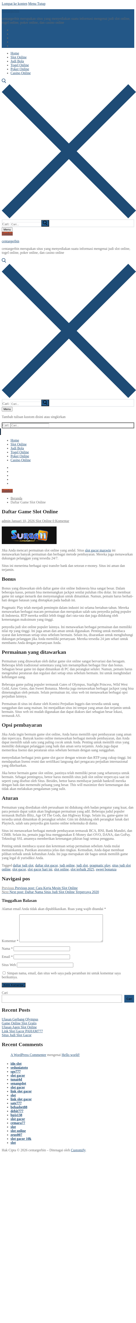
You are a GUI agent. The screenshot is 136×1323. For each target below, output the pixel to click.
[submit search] (45, 223)
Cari (5, 998)
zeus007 (16, 1140)
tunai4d (16, 1085)
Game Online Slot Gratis (19, 1028)
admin (6, 521)
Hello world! (71, 1060)
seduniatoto (19, 1073)
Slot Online (43, 521)
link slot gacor (21, 1096)
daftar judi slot (23, 865)
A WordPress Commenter (28, 1060)
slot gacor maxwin (98, 550)
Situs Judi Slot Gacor (17, 1040)
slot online (61, 869)
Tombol (7, 234)
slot (13, 1100)
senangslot (18, 1088)
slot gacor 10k (21, 1144)
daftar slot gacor (46, 865)
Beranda (16, 498)
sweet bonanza (106, 869)
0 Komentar (60, 521)
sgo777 (16, 1077)
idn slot (16, 1069)
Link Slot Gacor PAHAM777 (22, 1036)
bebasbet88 (19, 1112)
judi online (67, 865)
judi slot (82, 865)
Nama (7, 954)
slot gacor (19, 869)
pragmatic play (99, 865)
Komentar (10, 946)
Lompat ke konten (14, 3)
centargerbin (10, 11)
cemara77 (18, 1128)
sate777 (16, 1108)
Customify (78, 1155)
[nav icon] (7, 229)
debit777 (17, 1116)
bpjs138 (16, 1120)
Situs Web (9, 970)
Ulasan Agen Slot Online (19, 1032)
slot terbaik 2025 (82, 869)
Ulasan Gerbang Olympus (20, 1024)
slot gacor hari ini (40, 869)
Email (7, 962)
